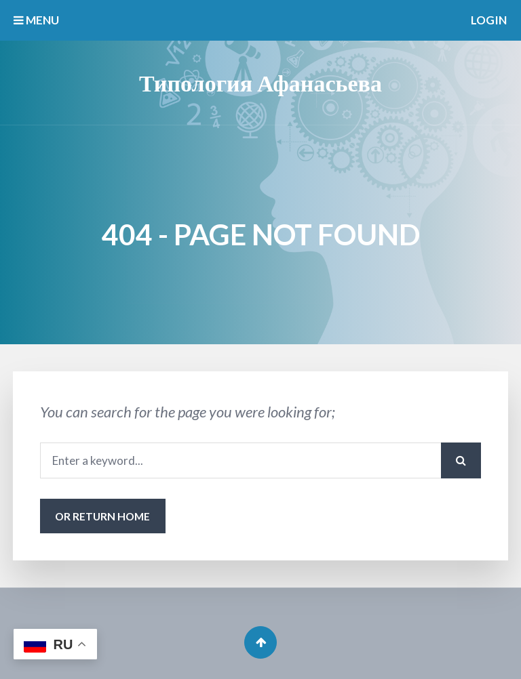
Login (489, 20)
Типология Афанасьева (260, 82)
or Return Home (102, 516)
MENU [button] (36, 20)
